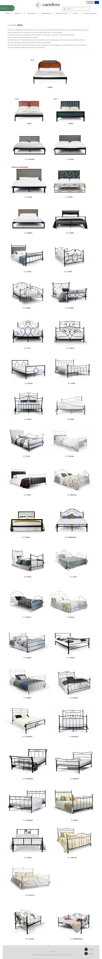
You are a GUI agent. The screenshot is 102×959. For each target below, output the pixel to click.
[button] (18, 13)
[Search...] (76, 9)
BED (26, 197)
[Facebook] (86, 953)
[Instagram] (86, 949)
